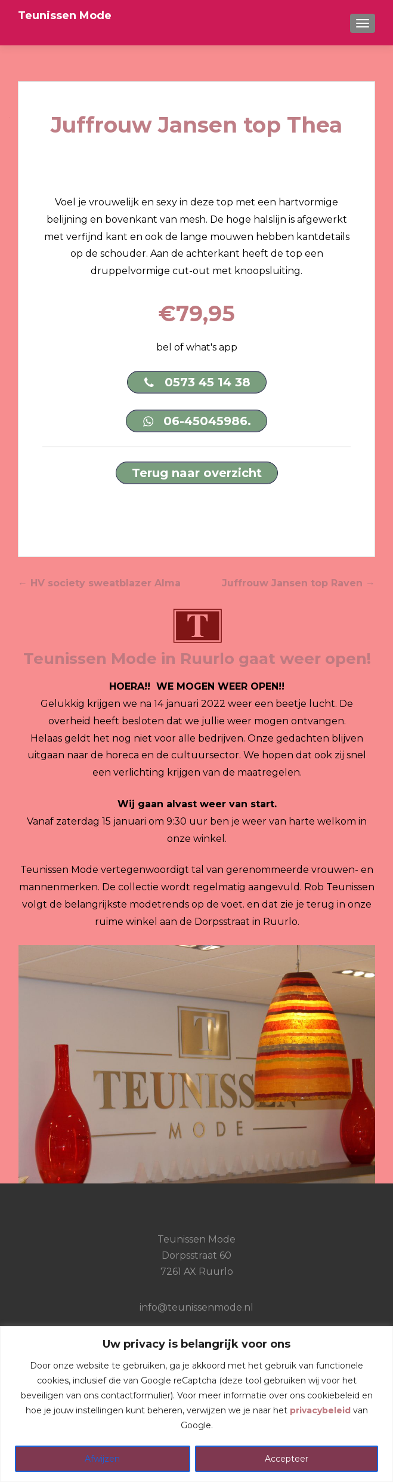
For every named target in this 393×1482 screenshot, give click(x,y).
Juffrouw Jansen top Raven (298, 583)
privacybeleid (320, 1410)
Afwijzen (102, 1458)
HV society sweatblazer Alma (99, 583)
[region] (196, 1404)
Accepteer (286, 1458)
